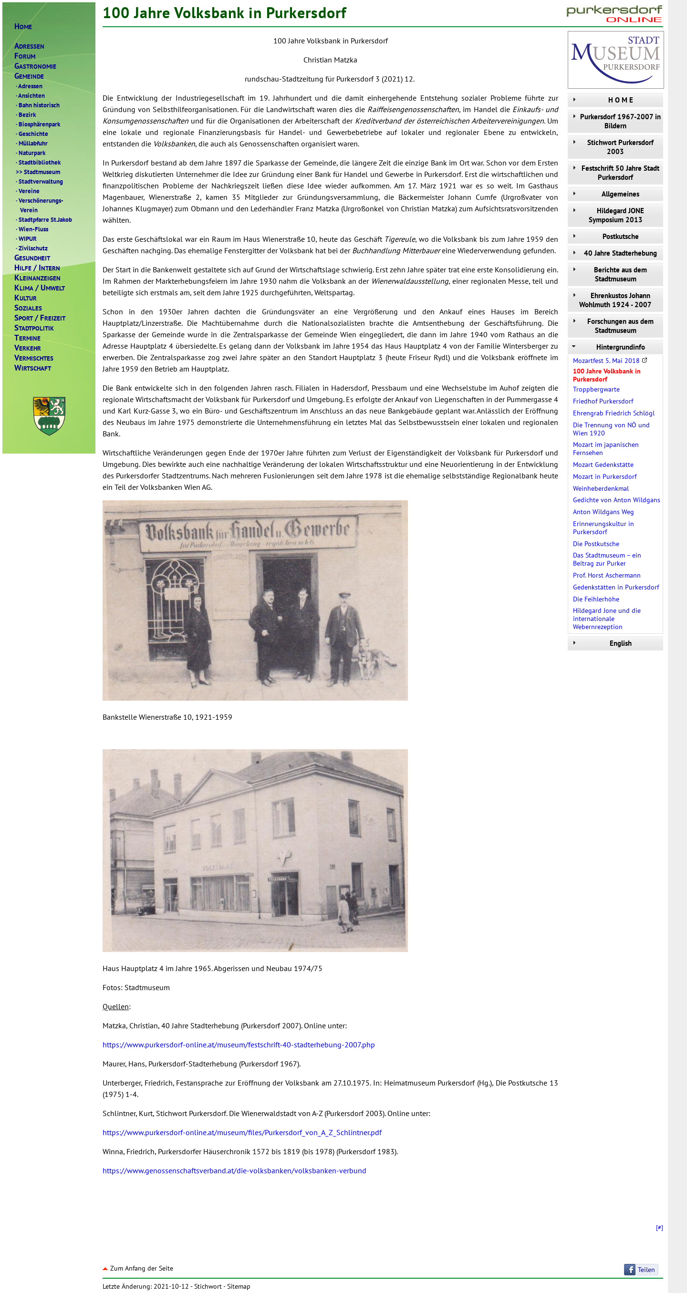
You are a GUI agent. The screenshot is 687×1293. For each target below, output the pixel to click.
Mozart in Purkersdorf (604, 476)
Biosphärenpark (37, 124)
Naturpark (29, 152)
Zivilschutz (31, 248)
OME (23, 26)
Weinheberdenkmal (601, 488)
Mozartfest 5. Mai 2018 (610, 360)
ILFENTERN (37, 268)
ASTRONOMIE (35, 66)
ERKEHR (27, 348)
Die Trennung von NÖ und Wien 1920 (611, 429)
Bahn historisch (37, 105)
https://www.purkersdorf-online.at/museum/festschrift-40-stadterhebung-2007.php (239, 1044)
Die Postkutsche (596, 543)
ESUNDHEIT (32, 258)
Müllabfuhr (31, 143)
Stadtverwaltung (38, 181)
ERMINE (27, 338)
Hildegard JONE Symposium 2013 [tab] (607, 215)
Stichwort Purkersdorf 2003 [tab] (612, 147)
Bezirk (25, 114)
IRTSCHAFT (32, 368)
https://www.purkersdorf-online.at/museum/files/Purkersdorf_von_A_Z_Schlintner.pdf (242, 1132)
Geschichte (31, 133)
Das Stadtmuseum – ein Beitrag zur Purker (607, 559)
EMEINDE (29, 76)
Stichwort (208, 1286)
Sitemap (238, 1286)
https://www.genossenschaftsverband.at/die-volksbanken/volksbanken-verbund (234, 1170)
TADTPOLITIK (34, 328)
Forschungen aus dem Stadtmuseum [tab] (612, 326)
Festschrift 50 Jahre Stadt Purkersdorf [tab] (614, 173)
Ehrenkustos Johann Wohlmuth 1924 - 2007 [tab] (611, 300)
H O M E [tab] (601, 99)
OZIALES (28, 308)
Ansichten (29, 95)
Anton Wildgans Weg (603, 511)
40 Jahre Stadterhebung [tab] (613, 253)
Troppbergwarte (596, 389)
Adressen (28, 86)
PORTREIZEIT (39, 318)
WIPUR (25, 238)
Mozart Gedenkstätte (603, 464)
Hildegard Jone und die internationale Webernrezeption (607, 618)
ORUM (24, 56)
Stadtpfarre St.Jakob (43, 219)
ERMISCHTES (33, 358)
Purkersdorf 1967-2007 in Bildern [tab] (615, 121)
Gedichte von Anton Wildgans (616, 500)
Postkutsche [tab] (604, 236)
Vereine (27, 190)
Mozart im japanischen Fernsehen (606, 448)
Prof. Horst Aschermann (607, 575)
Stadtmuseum (37, 171)
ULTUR (25, 298)
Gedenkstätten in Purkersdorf (616, 587)
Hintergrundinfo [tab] (607, 347)
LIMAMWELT (39, 288)
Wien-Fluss (31, 229)
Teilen (646, 1269)
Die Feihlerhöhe (596, 599)
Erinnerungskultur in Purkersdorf (603, 527)
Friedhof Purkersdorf (603, 401)
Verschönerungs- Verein (38, 205)
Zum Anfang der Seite (138, 1268)
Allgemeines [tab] (604, 193)
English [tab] (601, 643)
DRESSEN (29, 46)
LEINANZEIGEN (37, 278)
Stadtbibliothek (37, 162)
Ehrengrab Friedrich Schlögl (614, 413)
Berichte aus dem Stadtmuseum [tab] (608, 274)
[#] (659, 1227)
